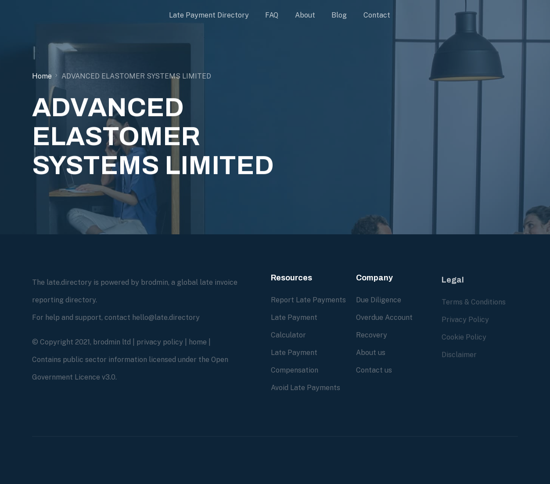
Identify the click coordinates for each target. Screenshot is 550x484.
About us (370, 352)
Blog (339, 15)
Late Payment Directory (209, 15)
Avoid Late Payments (305, 388)
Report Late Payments (308, 300)
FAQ (271, 15)
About (305, 15)
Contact (376, 15)
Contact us (374, 370)
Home (42, 76)
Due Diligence (378, 299)
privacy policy (160, 342)
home (198, 342)
